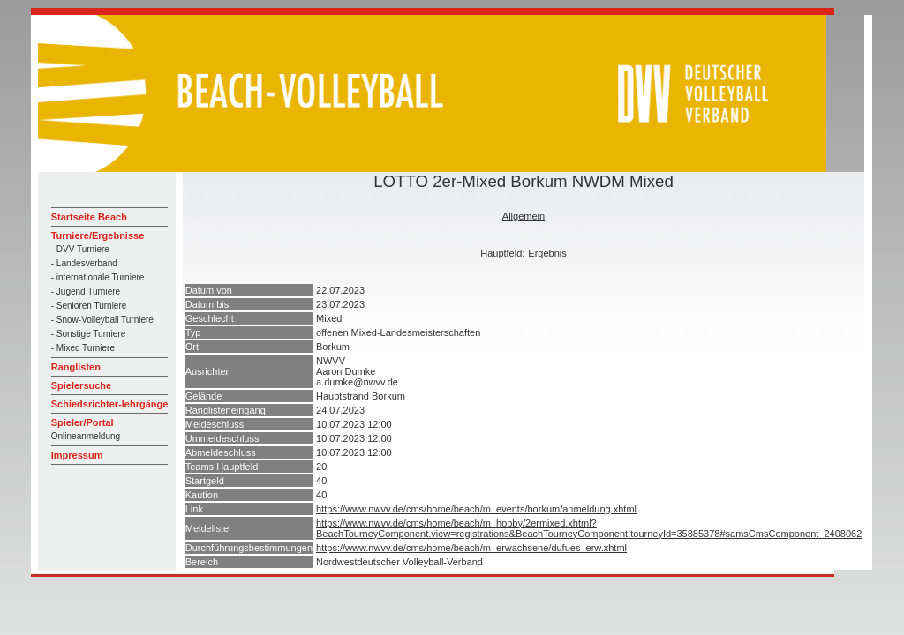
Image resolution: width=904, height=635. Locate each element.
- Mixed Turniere (83, 348)
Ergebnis (547, 253)
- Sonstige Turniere (88, 334)
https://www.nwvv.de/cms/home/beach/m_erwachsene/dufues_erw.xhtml (471, 547)
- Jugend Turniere (85, 291)
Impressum (77, 455)
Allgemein (523, 216)
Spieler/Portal (82, 422)
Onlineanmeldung (85, 436)
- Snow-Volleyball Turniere (102, 320)
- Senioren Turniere (89, 305)
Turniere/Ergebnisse (98, 235)
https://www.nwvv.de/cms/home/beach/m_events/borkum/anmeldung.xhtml (476, 509)
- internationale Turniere (98, 277)
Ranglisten (76, 367)
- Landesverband (84, 263)
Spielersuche (81, 385)
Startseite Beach (89, 217)
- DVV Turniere (80, 249)
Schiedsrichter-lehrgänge (110, 404)
